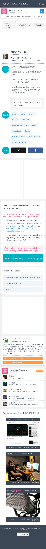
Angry (32, 114)
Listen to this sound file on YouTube (22, 277)
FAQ (24, 240)
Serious (25, 119)
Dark (22, 114)
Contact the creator (15, 362)
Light (34, 125)
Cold (14, 114)
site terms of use (29, 226)
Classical (16, 131)
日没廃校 (12, 383)
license (15, 226)
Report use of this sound (17, 358)
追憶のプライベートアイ (17, 403)
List (38, 371)
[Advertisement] (11, 179)
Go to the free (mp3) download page (23, 258)
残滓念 (11, 376)
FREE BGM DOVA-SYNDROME (14, 4)
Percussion (34, 136)
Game (27, 131)
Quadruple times (20, 125)
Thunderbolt (14, 396)
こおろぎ (25, 55)
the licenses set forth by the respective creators (19, 229)
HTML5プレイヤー (25, 25)
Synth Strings (19, 142)
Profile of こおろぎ (12, 283)
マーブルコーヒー (15, 389)
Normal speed (18, 136)
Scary (15, 119)
